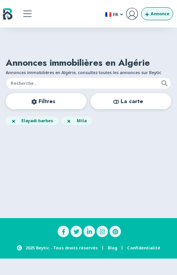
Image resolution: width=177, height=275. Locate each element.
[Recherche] (164, 83)
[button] (27, 14)
